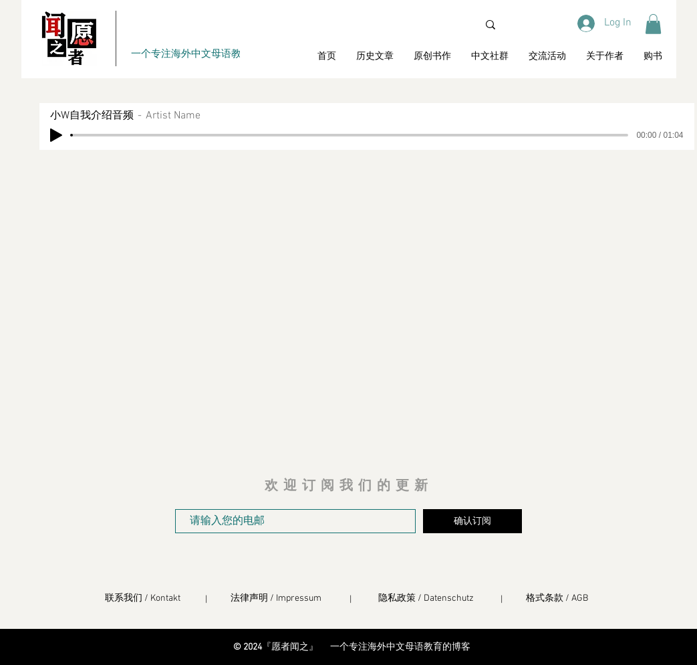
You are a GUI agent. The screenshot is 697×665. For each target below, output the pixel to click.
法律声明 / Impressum (276, 598)
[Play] (56, 135)
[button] (653, 24)
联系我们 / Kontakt (142, 598)
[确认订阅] (472, 521)
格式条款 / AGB (557, 598)
